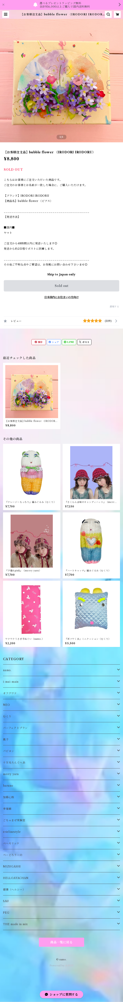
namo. (7, 670)
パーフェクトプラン (15, 728)
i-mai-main (10, 681)
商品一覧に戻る (61, 942)
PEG (6, 912)
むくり (7, 716)
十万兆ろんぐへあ (14, 762)
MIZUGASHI (12, 866)
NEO (6, 705)
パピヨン (8, 751)
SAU (6, 901)
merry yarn (11, 774)
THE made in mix (15, 924)
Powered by (62, 965)
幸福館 (7, 808)
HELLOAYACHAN (15, 878)
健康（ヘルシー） (14, 889)
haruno (8, 785)
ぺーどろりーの (13, 855)
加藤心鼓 (8, 797)
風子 (6, 739)
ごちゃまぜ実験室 (14, 820)
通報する (114, 306)
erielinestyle (12, 832)
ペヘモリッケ (11, 843)
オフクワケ (10, 693)
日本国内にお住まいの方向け (61, 297)
